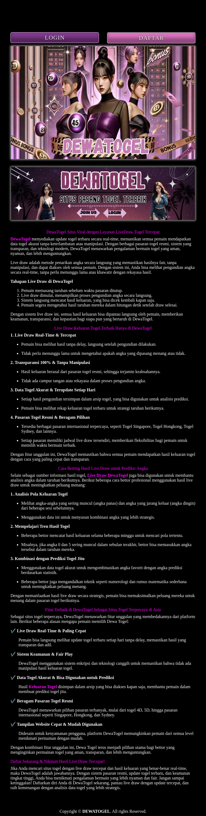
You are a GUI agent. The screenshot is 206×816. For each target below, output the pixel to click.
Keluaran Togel (43, 686)
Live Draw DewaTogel (107, 475)
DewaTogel (20, 239)
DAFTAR (151, 37)
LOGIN (55, 37)
